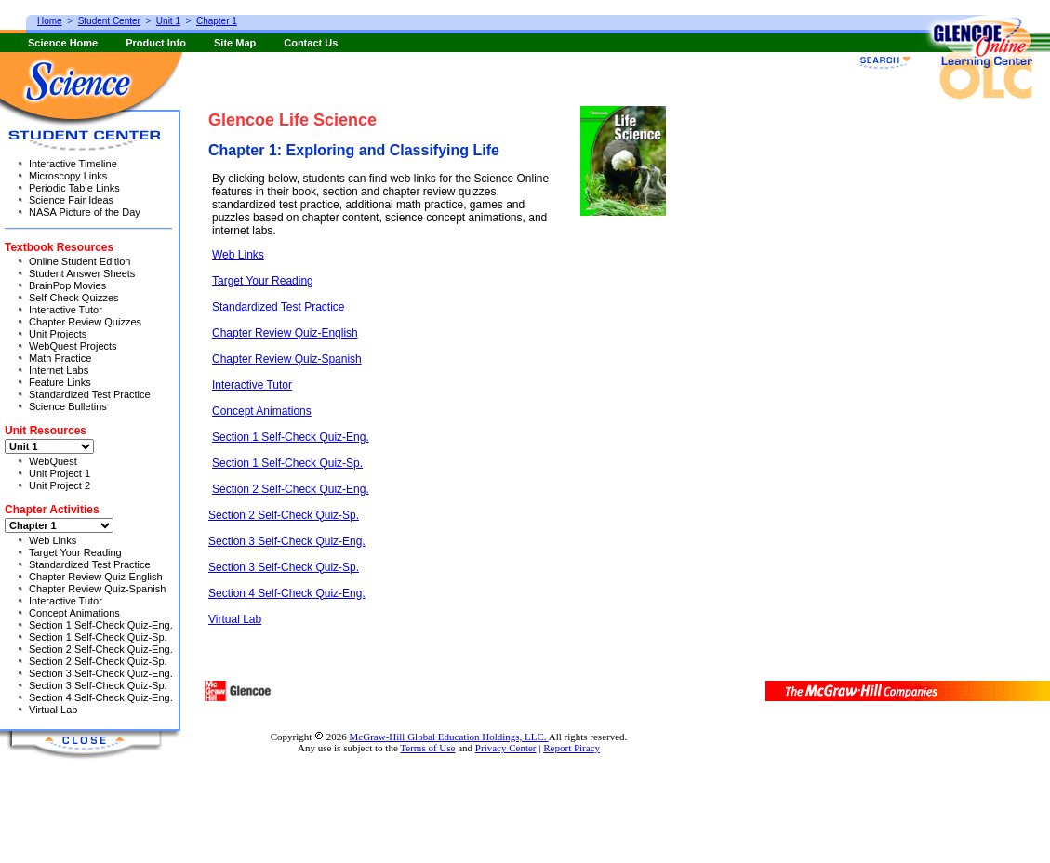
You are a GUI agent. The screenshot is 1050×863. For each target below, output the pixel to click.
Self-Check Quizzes (74, 297)
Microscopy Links (68, 175)
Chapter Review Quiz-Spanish (287, 358)
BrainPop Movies (67, 285)
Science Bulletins (68, 406)
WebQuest (53, 461)
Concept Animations (262, 411)
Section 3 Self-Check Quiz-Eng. (287, 541)
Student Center (109, 21)
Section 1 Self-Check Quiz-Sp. (287, 463)
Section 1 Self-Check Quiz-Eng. (290, 437)
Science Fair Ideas (71, 200)
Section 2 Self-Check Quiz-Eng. (290, 489)
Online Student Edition (79, 261)
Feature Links (60, 382)
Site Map (235, 42)
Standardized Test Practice (278, 306)
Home (49, 21)
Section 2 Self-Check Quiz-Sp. (283, 515)
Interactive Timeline (73, 163)
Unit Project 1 (59, 473)
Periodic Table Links (74, 187)
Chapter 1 (216, 21)
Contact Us (311, 42)
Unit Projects (57, 333)
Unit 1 (168, 21)
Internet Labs (58, 370)
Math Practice (60, 358)
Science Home (63, 42)
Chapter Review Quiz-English (285, 332)
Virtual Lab (234, 619)
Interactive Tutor (252, 385)
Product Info (156, 42)
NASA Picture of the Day (84, 212)
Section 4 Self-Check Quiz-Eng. (287, 593)
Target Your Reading (262, 280)
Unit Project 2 (59, 485)
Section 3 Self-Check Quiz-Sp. (283, 567)
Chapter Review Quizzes (85, 321)
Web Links (238, 254)
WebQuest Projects (73, 346)
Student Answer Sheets (82, 273)
